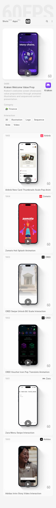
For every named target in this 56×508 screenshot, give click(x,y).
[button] (28, 73)
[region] (28, 53)
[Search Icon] (47, 21)
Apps (15, 21)
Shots (5, 21)
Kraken (48, 90)
